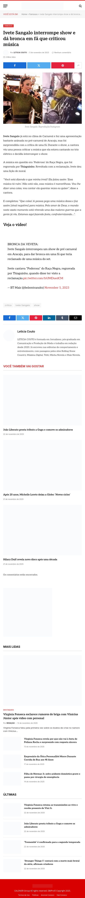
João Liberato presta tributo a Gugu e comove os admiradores (38, 429)
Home (24, 14)
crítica (8, 305)
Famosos (33, 14)
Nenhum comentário (61, 52)
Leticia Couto (20, 52)
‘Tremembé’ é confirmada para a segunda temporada (52, 842)
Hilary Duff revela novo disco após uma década (30, 559)
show (37, 305)
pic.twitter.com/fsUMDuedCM (43, 278)
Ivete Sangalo (23, 305)
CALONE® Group (22, 890)
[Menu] (5, 6)
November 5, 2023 (56, 287)
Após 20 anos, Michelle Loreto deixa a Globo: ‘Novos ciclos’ (36, 494)
